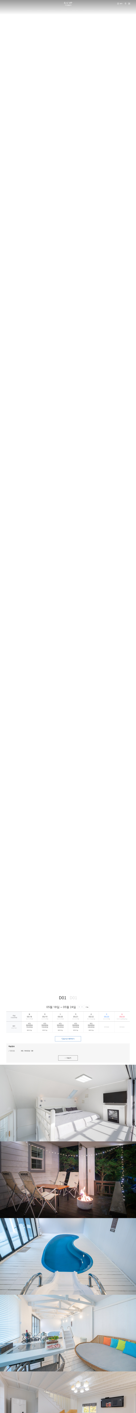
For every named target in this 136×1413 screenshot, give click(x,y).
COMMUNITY (104, 11)
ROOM (39, 11)
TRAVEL (75, 11)
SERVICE (64, 11)
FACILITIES (52, 11)
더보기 (68, 1058)
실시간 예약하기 (68, 1038)
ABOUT (29, 11)
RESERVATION (88, 11)
